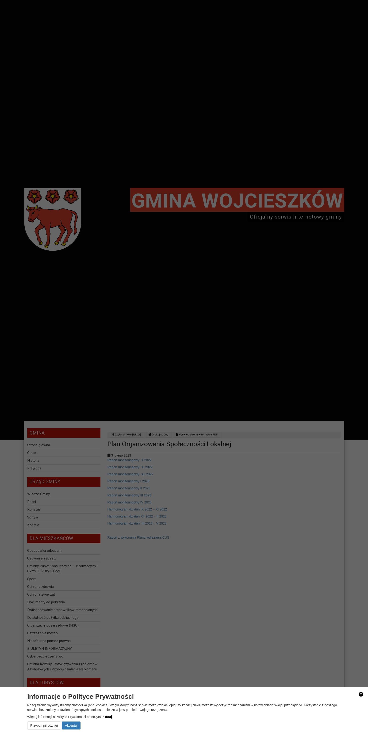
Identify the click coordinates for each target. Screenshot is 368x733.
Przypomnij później (44, 725)
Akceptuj (71, 725)
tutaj (108, 717)
